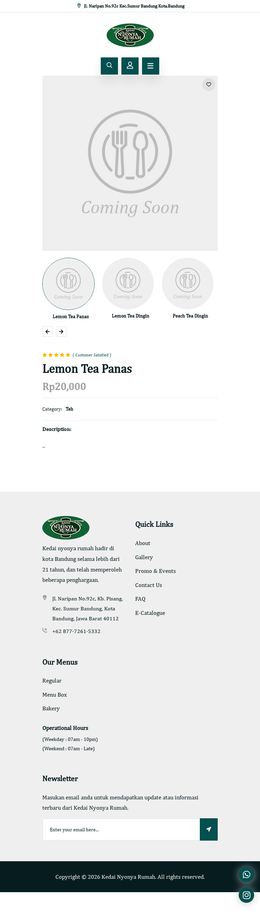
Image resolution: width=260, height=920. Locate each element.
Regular (52, 680)
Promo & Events (155, 570)
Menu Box (54, 694)
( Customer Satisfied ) (92, 355)
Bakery (51, 708)
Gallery (144, 557)
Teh (69, 409)
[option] (130, 163)
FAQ (140, 598)
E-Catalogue (150, 612)
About (142, 543)
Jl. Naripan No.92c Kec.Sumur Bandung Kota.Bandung (130, 6)
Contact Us (148, 584)
